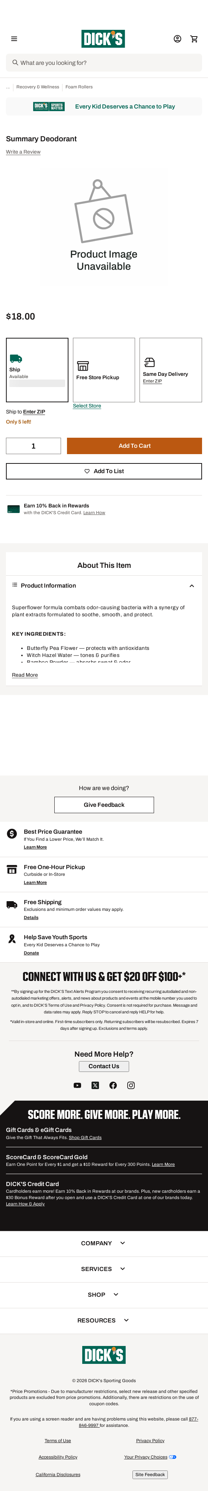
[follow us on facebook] (113, 1086)
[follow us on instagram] (131, 1086)
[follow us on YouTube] (77, 1086)
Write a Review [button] (23, 152)
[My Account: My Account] (177, 39)
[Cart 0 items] (194, 39)
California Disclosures (58, 1474)
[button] (87, 406)
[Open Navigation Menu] (14, 39)
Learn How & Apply (25, 1204)
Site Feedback (150, 1474)
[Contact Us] (104, 1066)
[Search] (110, 63)
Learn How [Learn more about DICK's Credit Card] (94, 512)
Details (31, 917)
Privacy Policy (150, 1440)
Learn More (35, 847)
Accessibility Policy (58, 1457)
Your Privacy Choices (145, 1457)
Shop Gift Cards (85, 1137)
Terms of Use (58, 1440)
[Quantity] (33, 446)
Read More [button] (25, 675)
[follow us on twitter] (95, 1086)
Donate (31, 953)
